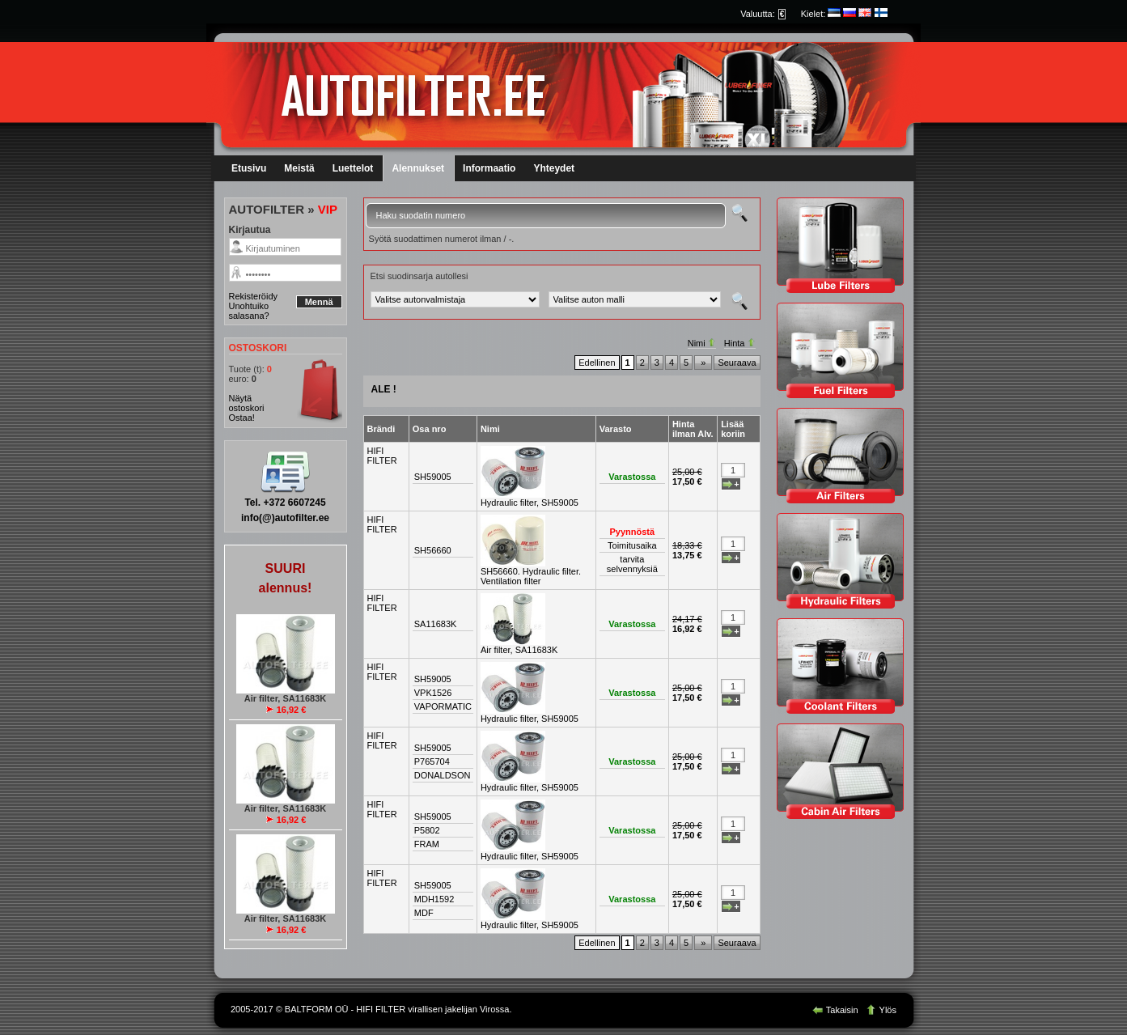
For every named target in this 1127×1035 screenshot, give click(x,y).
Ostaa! (242, 417)
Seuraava (737, 362)
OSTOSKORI (258, 348)
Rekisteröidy (253, 296)
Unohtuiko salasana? (249, 310)
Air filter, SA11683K (519, 650)
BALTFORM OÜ (317, 1009)
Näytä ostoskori (247, 403)
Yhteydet (553, 168)
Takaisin (836, 1010)
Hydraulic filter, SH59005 (529, 502)
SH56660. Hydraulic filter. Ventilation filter (531, 576)
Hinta (740, 343)
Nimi (702, 343)
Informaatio (489, 168)
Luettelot (353, 168)
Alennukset (418, 168)
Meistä (299, 168)
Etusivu (248, 168)
